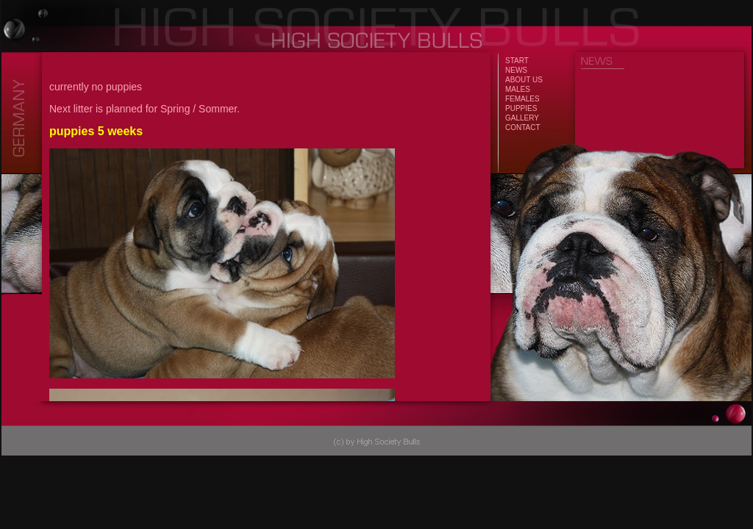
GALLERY (522, 118)
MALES (517, 89)
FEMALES (522, 99)
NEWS (516, 70)
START (517, 61)
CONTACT (522, 127)
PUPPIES (521, 108)
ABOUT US (524, 80)
